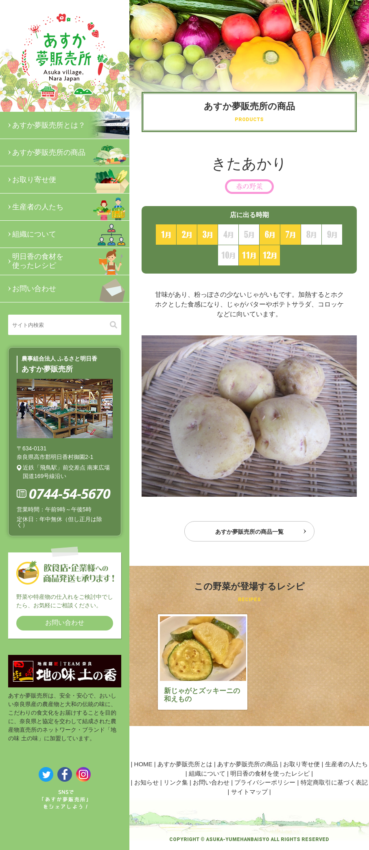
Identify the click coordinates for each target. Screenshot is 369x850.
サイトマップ (249, 791)
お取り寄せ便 (70, 179)
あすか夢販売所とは (184, 764)
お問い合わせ (70, 288)
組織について (70, 234)
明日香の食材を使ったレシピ (70, 261)
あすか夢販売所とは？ (70, 125)
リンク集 (176, 782)
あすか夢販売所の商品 (70, 152)
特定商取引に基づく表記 (334, 782)
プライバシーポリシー (264, 782)
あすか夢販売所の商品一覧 (249, 531)
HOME (143, 764)
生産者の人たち (70, 206)
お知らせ (146, 782)
